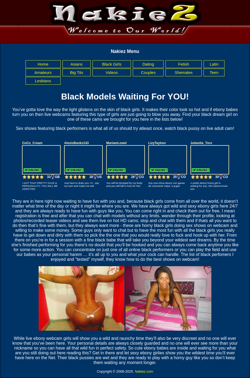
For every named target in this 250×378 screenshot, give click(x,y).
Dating (148, 64)
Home (43, 64)
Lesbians (43, 81)
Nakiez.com (144, 371)
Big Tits (76, 72)
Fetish (183, 64)
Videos (112, 72)
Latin (214, 64)
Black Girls (112, 64)
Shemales (184, 72)
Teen (214, 72)
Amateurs (43, 72)
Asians (77, 64)
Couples (148, 72)
